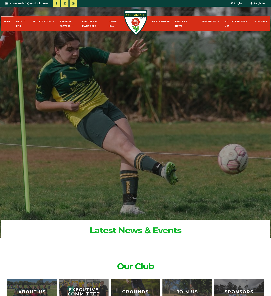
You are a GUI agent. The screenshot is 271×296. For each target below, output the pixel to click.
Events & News (181, 23)
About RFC (20, 23)
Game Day (113, 23)
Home (7, 21)
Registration (42, 21)
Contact (261, 21)
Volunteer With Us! (236, 23)
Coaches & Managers (89, 23)
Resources (209, 21)
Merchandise (161, 21)
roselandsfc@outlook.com (29, 3)
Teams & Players (65, 23)
